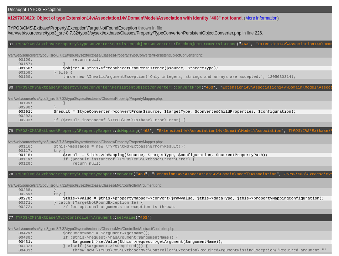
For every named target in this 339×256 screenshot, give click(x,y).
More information (261, 18)
